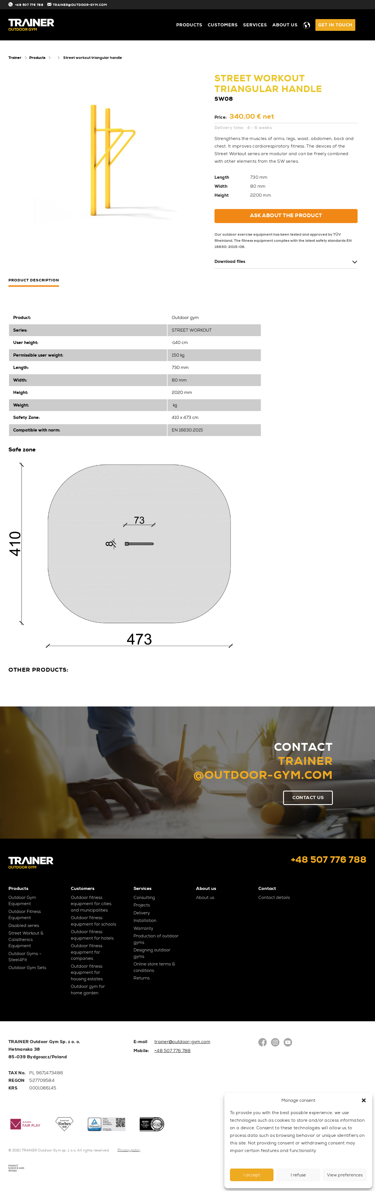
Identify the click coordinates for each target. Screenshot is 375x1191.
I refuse (298, 1175)
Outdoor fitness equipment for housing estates (87, 973)
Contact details (274, 898)
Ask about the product (286, 215)
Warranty (143, 928)
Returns (142, 978)
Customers (223, 25)
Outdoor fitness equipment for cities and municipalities (91, 904)
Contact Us (307, 798)
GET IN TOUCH (335, 25)
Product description (33, 280)
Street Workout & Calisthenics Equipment (25, 940)
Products (189, 25)
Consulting (144, 898)
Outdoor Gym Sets (27, 968)
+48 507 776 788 (28, 4)
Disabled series (23, 926)
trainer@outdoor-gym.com (182, 1042)
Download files (229, 261)
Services (255, 25)
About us (285, 25)
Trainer (14, 57)
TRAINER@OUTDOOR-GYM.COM (85, 4)
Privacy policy (129, 1150)
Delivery (142, 913)
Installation (145, 921)
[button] (364, 1100)
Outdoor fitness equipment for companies (86, 952)
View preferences (345, 1175)
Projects (142, 905)
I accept (251, 1175)
